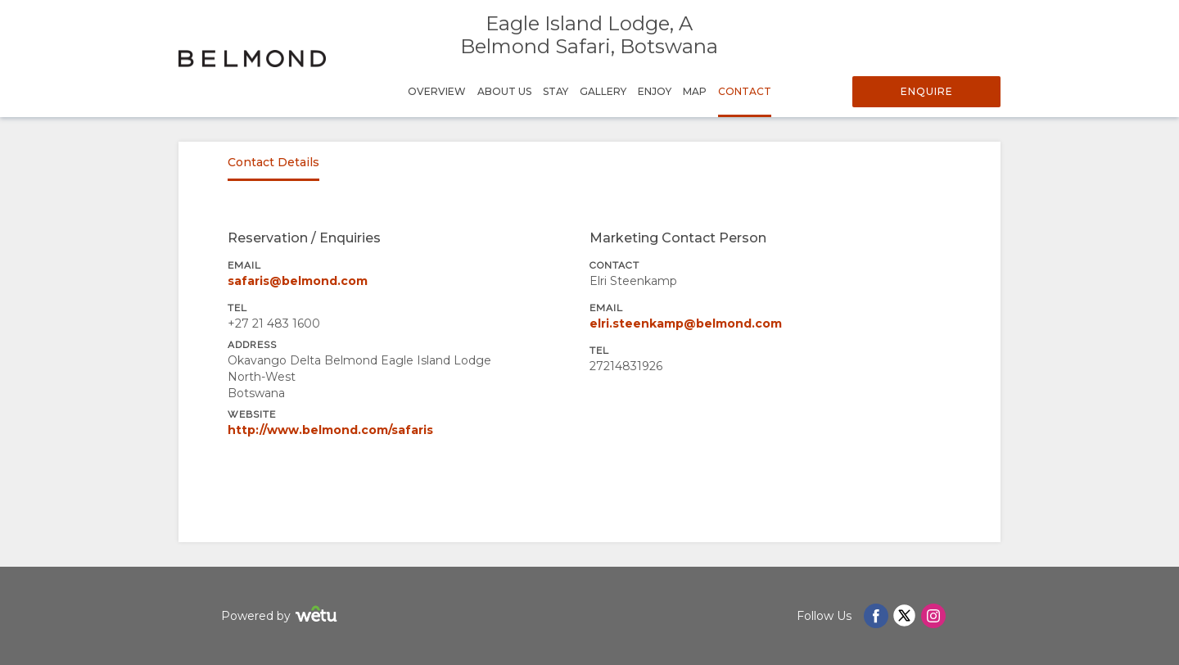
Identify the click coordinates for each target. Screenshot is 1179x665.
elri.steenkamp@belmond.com (686, 323)
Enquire (927, 91)
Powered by (281, 616)
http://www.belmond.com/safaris (330, 430)
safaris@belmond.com (298, 281)
